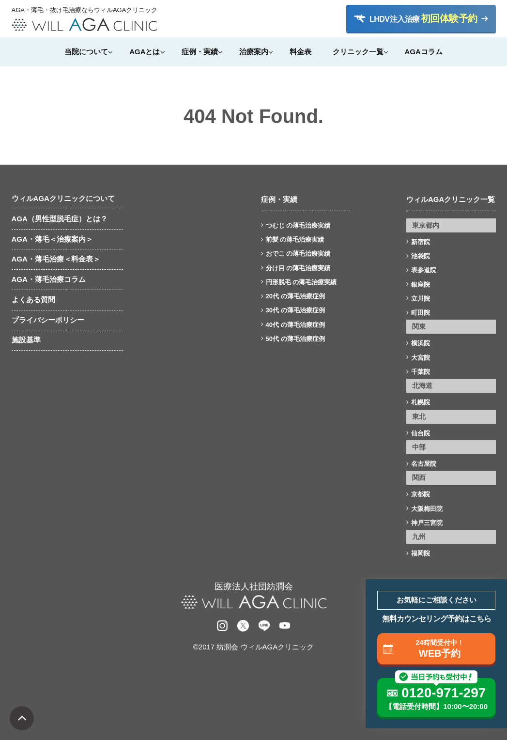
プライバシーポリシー (48, 320)
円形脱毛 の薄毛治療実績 (301, 282)
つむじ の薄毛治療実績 (298, 225)
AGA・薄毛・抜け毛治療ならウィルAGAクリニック (84, 10)
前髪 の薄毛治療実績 (295, 239)
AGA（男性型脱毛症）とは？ (60, 219)
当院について (86, 51)
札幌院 (420, 402)
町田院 (420, 312)
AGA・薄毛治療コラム (49, 279)
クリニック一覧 (358, 51)
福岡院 (420, 553)
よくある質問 (33, 299)
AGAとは (144, 51)
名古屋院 (423, 463)
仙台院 (420, 433)
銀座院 (420, 284)
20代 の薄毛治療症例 (295, 296)
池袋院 (420, 256)
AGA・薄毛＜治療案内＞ (52, 239)
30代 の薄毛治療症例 (295, 310)
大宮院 (420, 357)
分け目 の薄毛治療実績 (298, 268)
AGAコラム (424, 51)
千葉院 (420, 371)
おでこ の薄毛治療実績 (298, 253)
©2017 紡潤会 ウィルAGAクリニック (253, 647)
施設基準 (26, 340)
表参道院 (423, 270)
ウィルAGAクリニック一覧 (450, 199)
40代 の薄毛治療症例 (295, 324)
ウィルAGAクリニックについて (63, 198)
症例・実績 (200, 51)
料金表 (300, 51)
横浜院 (420, 343)
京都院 (420, 494)
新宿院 (420, 242)
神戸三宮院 (427, 522)
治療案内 (253, 51)
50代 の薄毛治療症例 (295, 338)
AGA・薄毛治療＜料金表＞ (56, 259)
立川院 (420, 298)
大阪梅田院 (427, 508)
